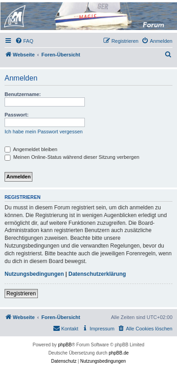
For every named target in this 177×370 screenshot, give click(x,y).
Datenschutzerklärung (97, 274)
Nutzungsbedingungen (34, 274)
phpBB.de (119, 352)
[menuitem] (24, 40)
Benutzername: (23, 94)
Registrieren (21, 293)
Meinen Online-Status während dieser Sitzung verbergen (72, 157)
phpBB (65, 344)
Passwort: (17, 114)
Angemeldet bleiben (31, 149)
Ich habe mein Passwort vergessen (44, 131)
